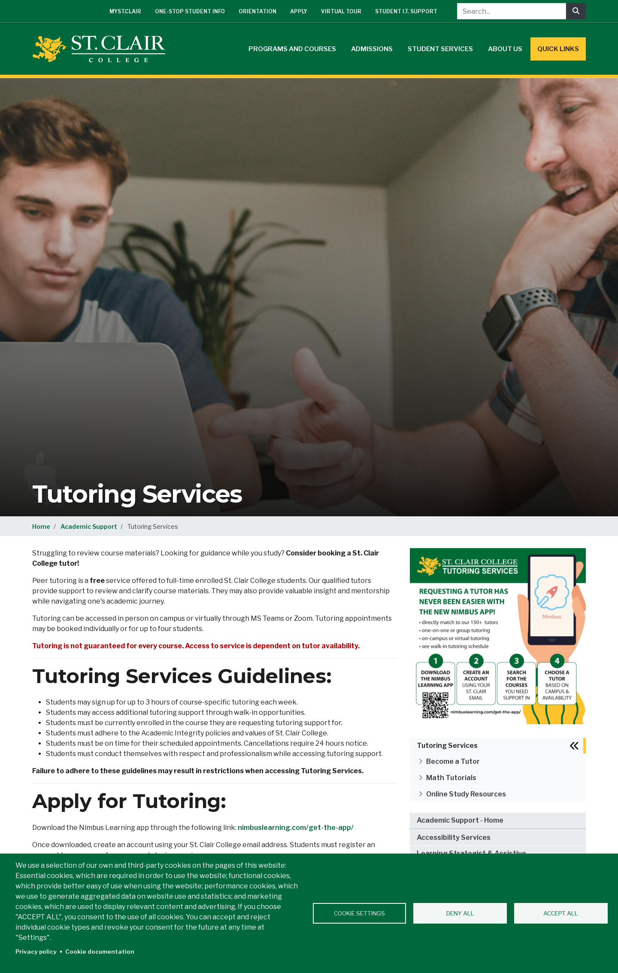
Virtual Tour (341, 11)
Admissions (372, 49)
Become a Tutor (453, 761)
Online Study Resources (466, 794)
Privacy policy (36, 951)
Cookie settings (359, 913)
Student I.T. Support (406, 11)
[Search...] (511, 11)
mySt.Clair (125, 11)
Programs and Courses (292, 49)
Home (41, 526)
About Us (505, 49)
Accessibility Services (454, 837)
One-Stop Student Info (190, 11)
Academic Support (89, 526)
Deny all (460, 913)
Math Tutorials (451, 778)
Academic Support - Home (460, 820)
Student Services (440, 49)
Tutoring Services (447, 745)
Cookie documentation (99, 951)
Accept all (560, 913)
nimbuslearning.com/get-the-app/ (296, 828)
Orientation (257, 11)
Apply (298, 11)
